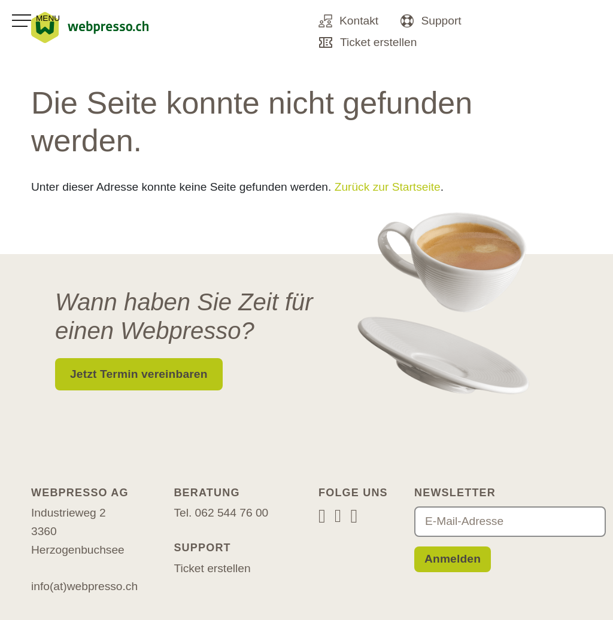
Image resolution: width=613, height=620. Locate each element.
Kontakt (348, 21)
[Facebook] (338, 517)
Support (430, 21)
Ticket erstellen (367, 42)
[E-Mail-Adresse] (510, 521)
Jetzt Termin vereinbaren (139, 374)
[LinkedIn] (353, 516)
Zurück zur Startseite (388, 187)
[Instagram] (322, 516)
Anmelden (452, 558)
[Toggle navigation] (36, 21)
